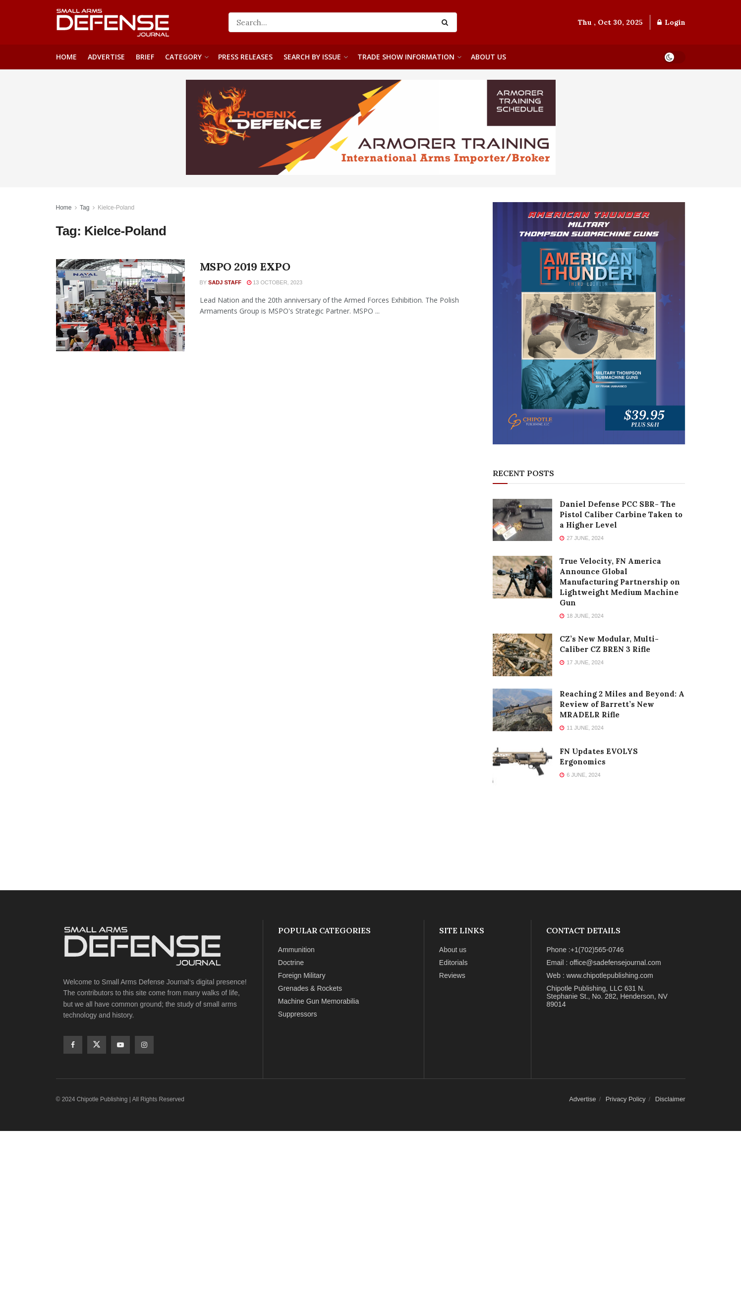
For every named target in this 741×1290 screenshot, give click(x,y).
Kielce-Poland (116, 207)
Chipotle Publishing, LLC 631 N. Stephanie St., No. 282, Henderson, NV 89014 (606, 996)
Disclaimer (670, 1099)
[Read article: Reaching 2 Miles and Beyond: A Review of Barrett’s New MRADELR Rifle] (522, 710)
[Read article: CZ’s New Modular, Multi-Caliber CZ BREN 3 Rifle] (522, 655)
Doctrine (291, 963)
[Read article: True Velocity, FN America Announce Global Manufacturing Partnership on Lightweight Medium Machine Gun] (522, 577)
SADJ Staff (224, 282)
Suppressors (297, 1014)
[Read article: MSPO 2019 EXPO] (120, 305)
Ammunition (296, 950)
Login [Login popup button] (671, 22)
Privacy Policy (626, 1099)
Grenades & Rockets (310, 988)
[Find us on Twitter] (96, 1045)
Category (183, 56)
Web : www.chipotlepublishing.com (599, 975)
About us (488, 56)
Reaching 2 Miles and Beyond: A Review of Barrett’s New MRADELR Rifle (622, 704)
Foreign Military (302, 975)
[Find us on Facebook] (72, 1045)
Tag (84, 207)
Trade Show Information (406, 56)
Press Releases (245, 56)
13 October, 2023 (274, 282)
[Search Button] (447, 22)
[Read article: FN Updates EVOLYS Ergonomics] (522, 767)
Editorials (453, 963)
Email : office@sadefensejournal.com (603, 963)
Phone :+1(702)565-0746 (585, 950)
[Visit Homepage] (135, 22)
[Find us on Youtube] (120, 1045)
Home (66, 56)
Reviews (452, 975)
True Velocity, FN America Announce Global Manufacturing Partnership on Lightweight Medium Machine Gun (620, 581)
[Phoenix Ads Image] (371, 127)
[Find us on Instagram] (144, 1045)
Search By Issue (312, 56)
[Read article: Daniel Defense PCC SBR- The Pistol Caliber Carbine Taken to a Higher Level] (522, 520)
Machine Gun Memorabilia (318, 1001)
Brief (145, 56)
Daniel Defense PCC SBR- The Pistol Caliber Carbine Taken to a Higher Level (621, 514)
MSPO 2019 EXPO (245, 266)
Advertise (106, 56)
